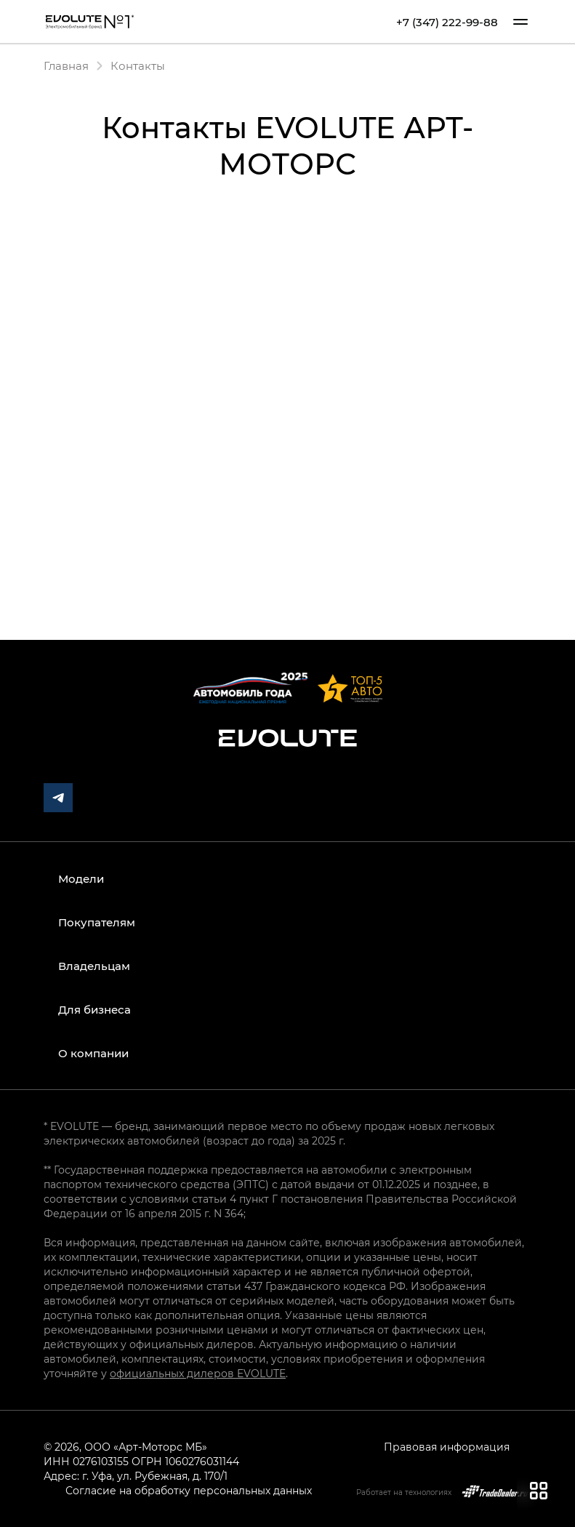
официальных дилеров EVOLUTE (198, 1373)
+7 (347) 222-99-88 (447, 22)
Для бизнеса (94, 1009)
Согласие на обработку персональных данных (188, 1490)
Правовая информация (447, 1447)
